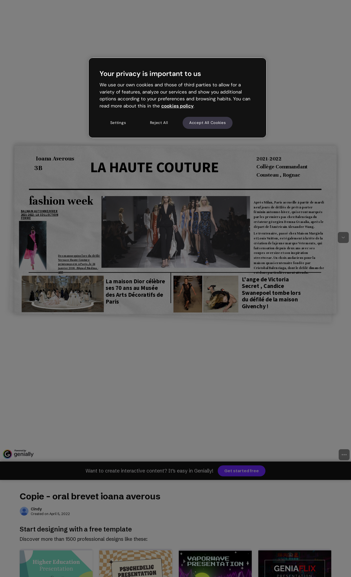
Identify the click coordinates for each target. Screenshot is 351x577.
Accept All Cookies (207, 122)
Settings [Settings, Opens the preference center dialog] (118, 122)
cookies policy (177, 106)
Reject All (159, 122)
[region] (177, 98)
